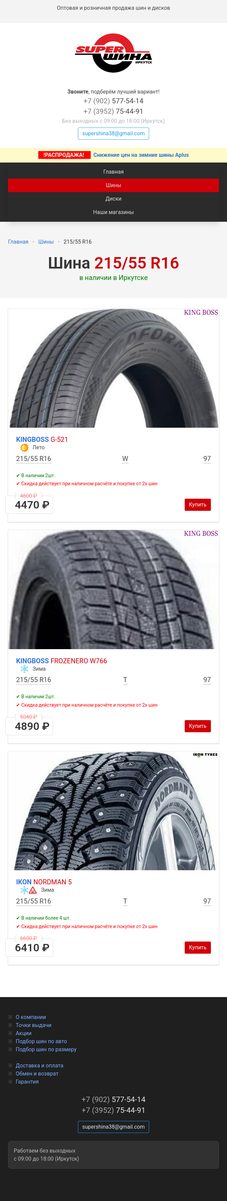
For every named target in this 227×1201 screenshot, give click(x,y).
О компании (31, 1017)
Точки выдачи (33, 1025)
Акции (24, 1033)
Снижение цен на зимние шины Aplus (113, 155)
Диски (113, 199)
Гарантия (27, 1082)
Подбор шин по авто (41, 1041)
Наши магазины (113, 212)
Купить (198, 504)
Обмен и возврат (37, 1073)
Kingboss (42, 439)
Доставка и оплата (39, 1065)
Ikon (44, 882)
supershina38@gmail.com (113, 133)
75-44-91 (113, 111)
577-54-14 (113, 101)
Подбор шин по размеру (46, 1049)
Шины (113, 185)
